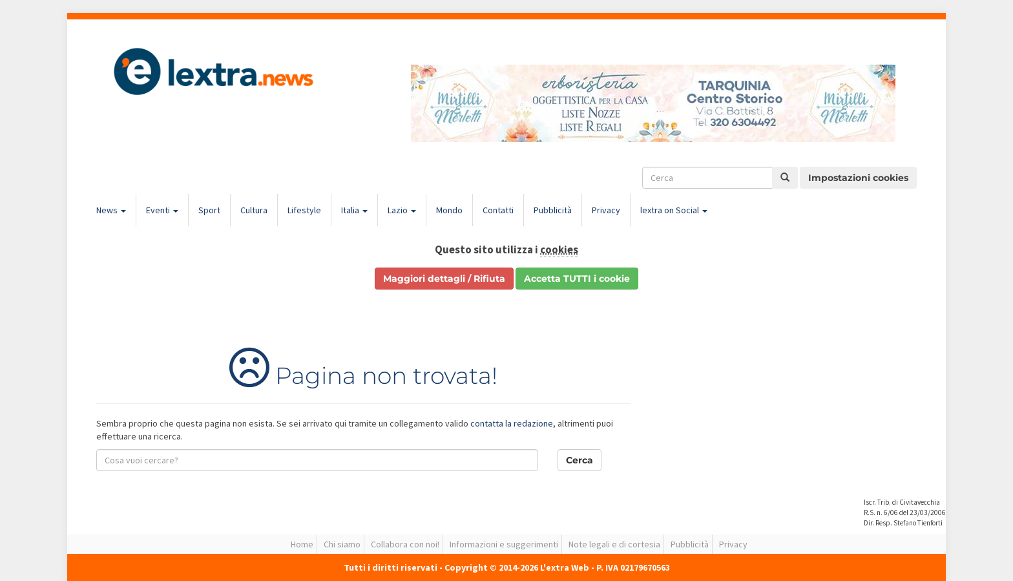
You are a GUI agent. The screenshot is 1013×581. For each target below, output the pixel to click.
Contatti (498, 210)
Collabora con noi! (405, 544)
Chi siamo (342, 544)
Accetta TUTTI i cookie (577, 278)
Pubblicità (553, 210)
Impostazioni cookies (858, 178)
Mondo (449, 210)
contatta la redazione (511, 423)
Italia (354, 210)
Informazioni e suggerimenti (504, 544)
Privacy (606, 210)
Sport (209, 210)
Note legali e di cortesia (614, 544)
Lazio (402, 210)
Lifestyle (304, 210)
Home (302, 544)
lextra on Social (673, 210)
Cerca (579, 460)
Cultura (253, 210)
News (111, 210)
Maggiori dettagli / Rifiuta (444, 278)
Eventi (162, 210)
